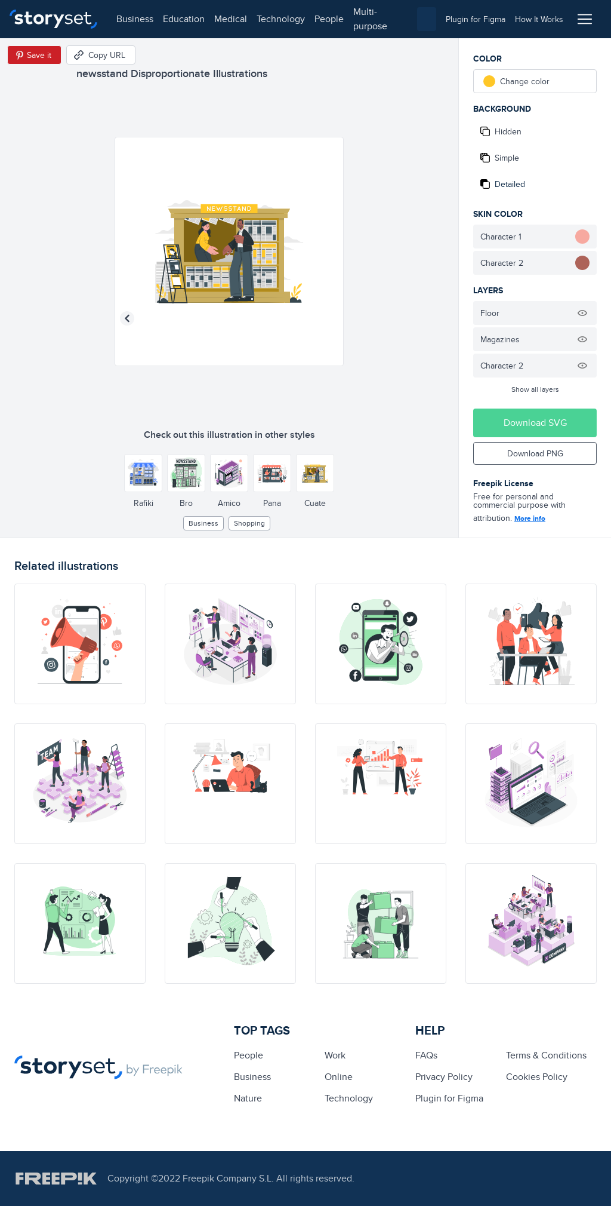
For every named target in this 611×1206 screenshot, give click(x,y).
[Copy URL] (100, 55)
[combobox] (426, 19)
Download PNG (535, 453)
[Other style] (143, 473)
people (329, 19)
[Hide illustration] (582, 313)
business (134, 19)
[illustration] (80, 644)
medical (230, 19)
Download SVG (535, 422)
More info (529, 518)
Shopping (249, 523)
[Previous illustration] (127, 318)
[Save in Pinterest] (34, 55)
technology (281, 19)
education (184, 19)
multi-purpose (370, 19)
